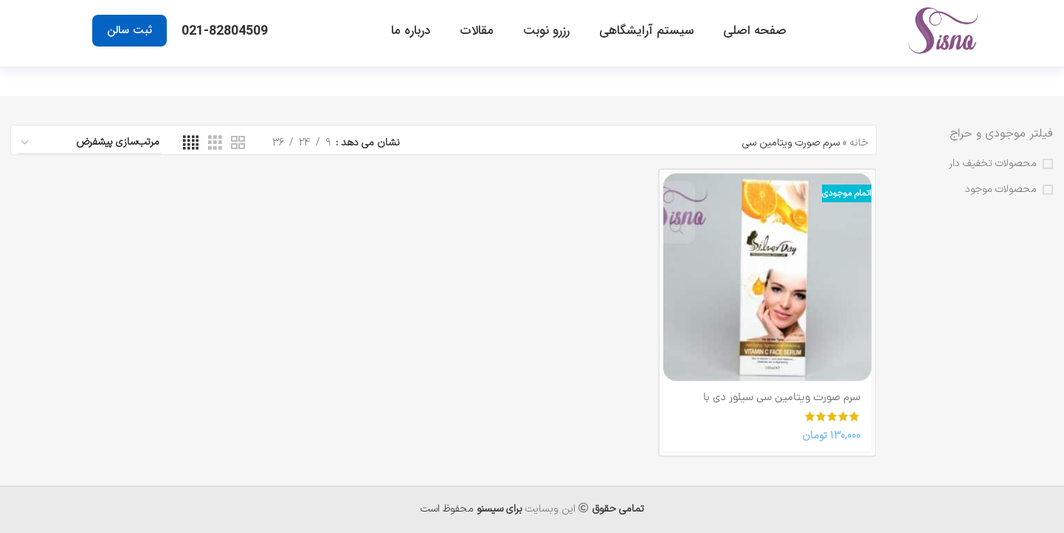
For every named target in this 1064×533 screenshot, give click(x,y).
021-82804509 (225, 31)
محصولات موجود (1001, 189)
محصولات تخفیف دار (993, 164)
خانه (858, 143)
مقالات (477, 31)
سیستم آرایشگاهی (646, 31)
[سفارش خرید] (89, 143)
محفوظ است (471, 509)
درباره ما (410, 31)
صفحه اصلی (755, 31)
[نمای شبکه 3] (215, 144)
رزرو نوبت (546, 31)
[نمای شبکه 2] (238, 144)
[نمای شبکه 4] (190, 144)
